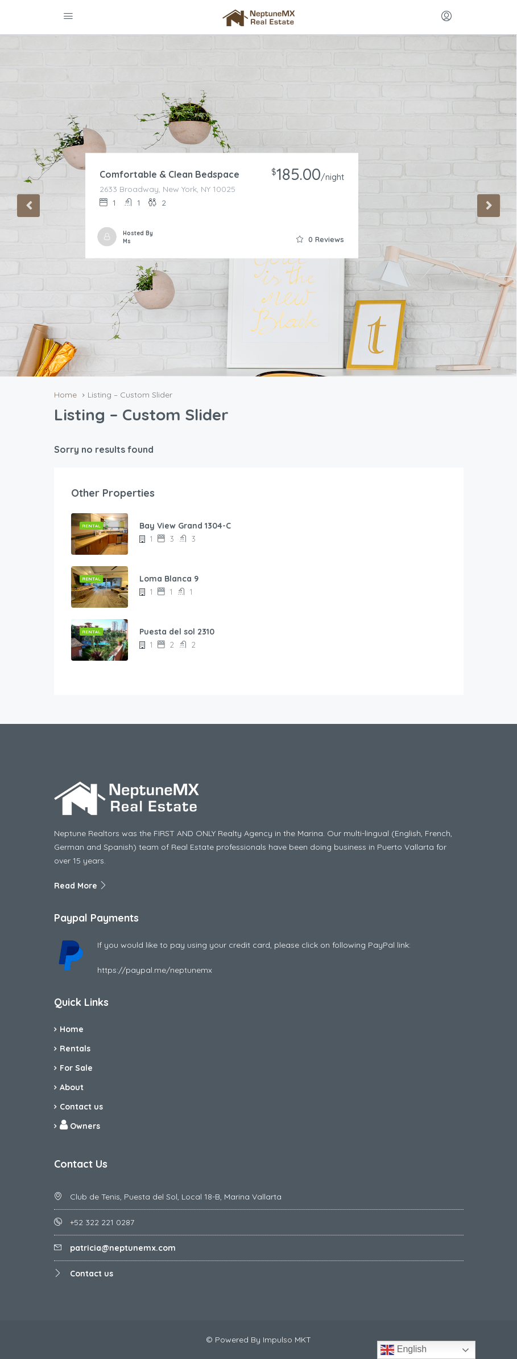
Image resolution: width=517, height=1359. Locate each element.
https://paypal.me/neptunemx (154, 970)
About (72, 1087)
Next (488, 205)
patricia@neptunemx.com (123, 1248)
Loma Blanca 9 (168, 579)
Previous (28, 205)
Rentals (75, 1048)
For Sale (76, 1068)
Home (72, 1029)
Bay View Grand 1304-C (185, 526)
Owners (80, 1125)
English (403, 1350)
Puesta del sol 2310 (176, 632)
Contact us (81, 1107)
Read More (80, 886)
